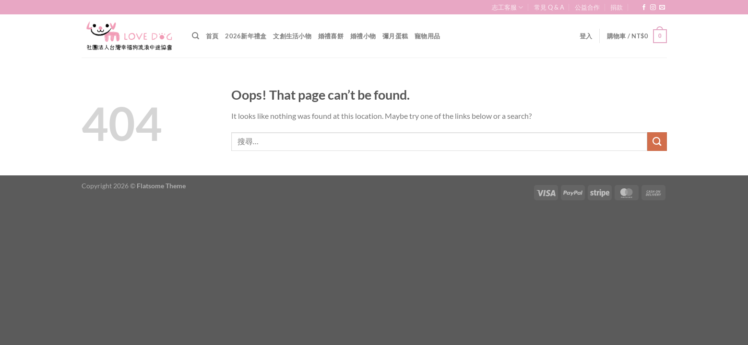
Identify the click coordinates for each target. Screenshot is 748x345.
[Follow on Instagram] (653, 7)
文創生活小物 (292, 36)
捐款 (616, 7)
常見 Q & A (549, 7)
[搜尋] (195, 36)
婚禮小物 (363, 36)
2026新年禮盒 (245, 36)
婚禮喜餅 (331, 36)
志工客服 (507, 7)
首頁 (212, 36)
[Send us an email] (662, 7)
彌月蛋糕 (395, 36)
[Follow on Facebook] (644, 7)
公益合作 (587, 7)
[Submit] (656, 141)
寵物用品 (427, 36)
